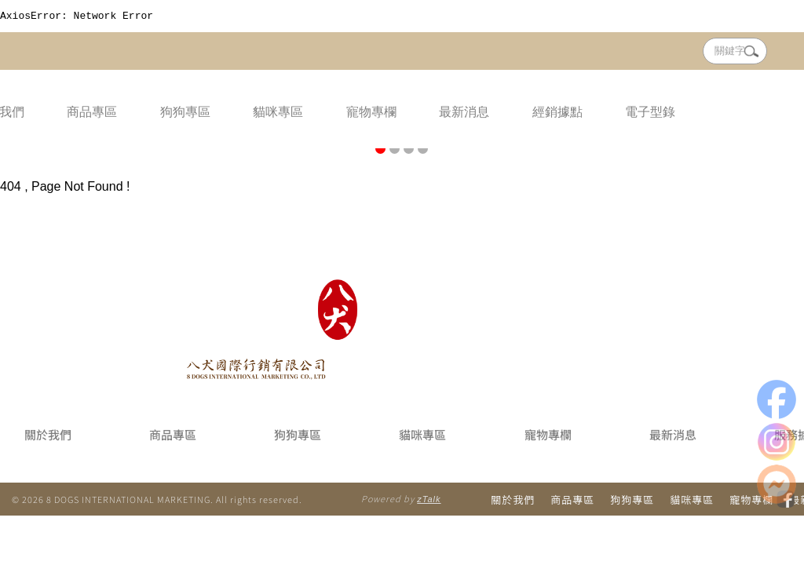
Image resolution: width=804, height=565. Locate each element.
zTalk (428, 501)
